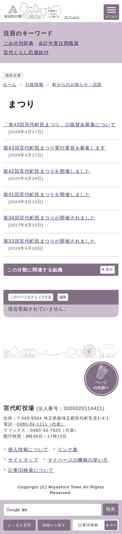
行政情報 (34, 85)
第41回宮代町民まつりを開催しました (46, 194)
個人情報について (28, 449)
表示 (113, 525)
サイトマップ (23, 460)
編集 (62, 297)
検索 (110, 509)
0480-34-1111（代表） (41, 424)
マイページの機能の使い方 (78, 460)
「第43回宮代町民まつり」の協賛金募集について (59, 124)
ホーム (9, 85)
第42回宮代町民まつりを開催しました (46, 171)
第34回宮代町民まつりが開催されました (49, 217)
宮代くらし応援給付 (26, 52)
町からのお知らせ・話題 (77, 85)
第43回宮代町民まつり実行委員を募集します (54, 148)
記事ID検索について (31, 470)
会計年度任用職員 (58, 43)
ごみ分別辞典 (18, 43)
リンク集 (68, 449)
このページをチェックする (30, 297)
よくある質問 (19, 525)
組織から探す (54, 525)
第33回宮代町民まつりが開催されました (49, 241)
